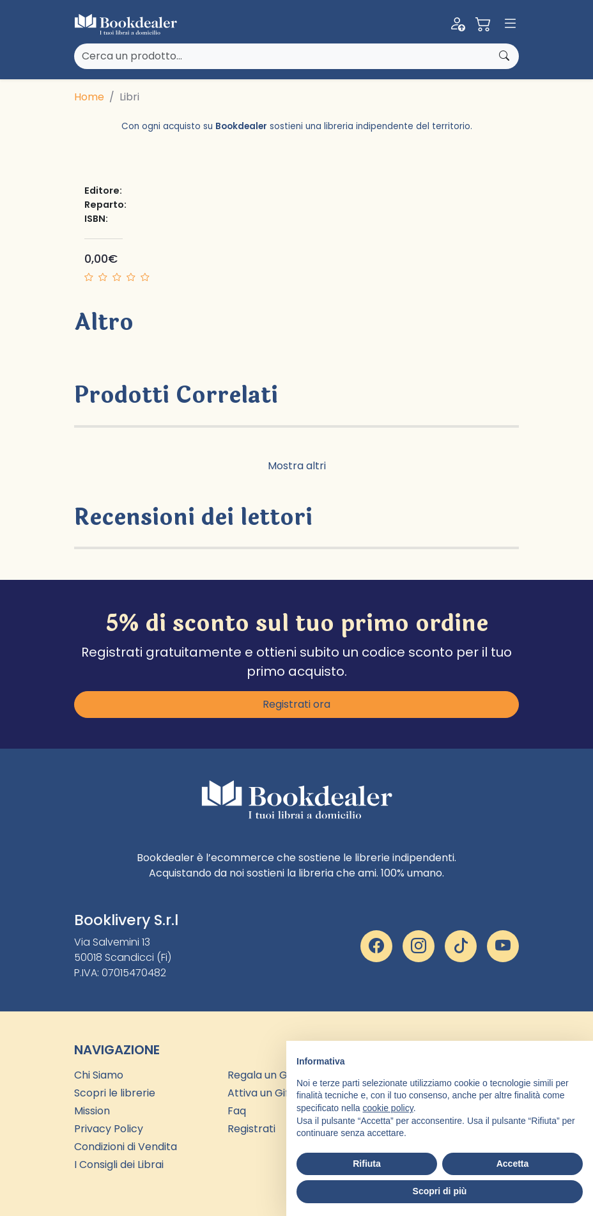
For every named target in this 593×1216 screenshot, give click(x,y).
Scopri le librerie (114, 1093)
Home (89, 97)
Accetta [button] (513, 1163)
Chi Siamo (98, 1075)
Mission (92, 1110)
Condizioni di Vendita (125, 1146)
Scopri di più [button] (440, 1191)
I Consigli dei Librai (119, 1164)
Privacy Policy (108, 1128)
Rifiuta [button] (367, 1163)
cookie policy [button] (388, 1108)
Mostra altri (297, 465)
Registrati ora (296, 704)
